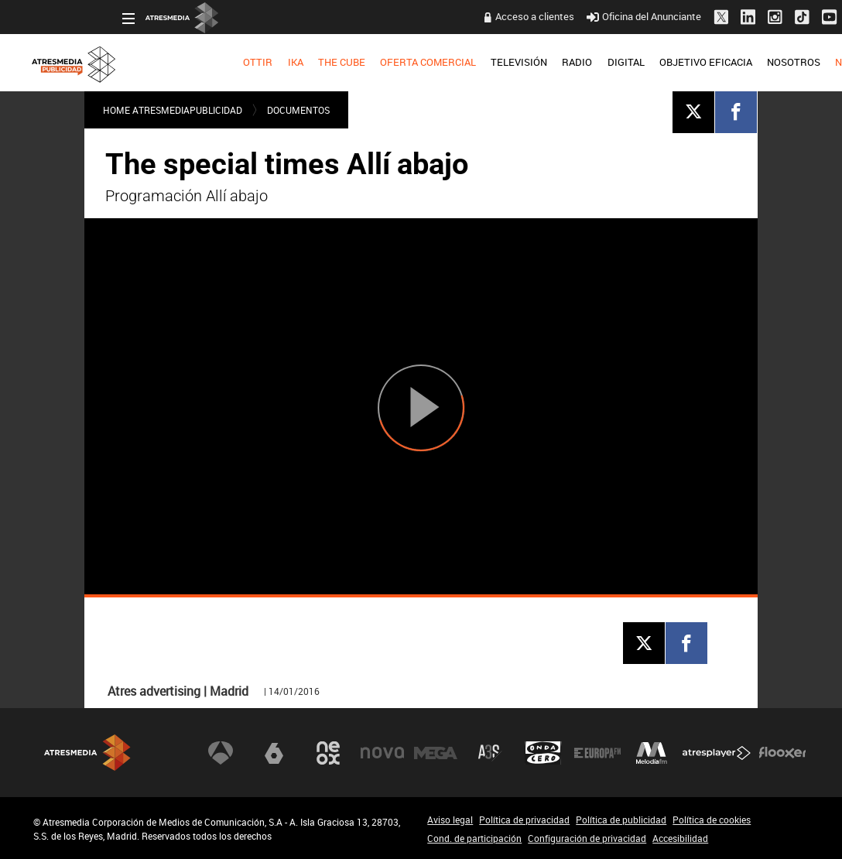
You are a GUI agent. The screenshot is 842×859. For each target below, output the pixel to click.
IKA (206, 62)
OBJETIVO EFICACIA (616, 62)
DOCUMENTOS (298, 110)
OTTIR (168, 62)
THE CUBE (252, 62)
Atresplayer (716, 753)
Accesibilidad (680, 838)
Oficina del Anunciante (554, 16)
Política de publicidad (621, 819)
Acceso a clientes (445, 16)
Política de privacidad (524, 819)
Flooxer (782, 753)
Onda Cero (543, 753)
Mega (435, 753)
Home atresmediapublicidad (172, 110)
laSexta (274, 753)
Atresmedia (87, 753)
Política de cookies (712, 819)
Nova (382, 753)
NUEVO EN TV (777, 62)
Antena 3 (220, 753)
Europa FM (597, 753)
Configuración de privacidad (587, 838)
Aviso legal (450, 819)
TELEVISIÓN (430, 62)
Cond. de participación (474, 838)
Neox (328, 753)
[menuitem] (169, 62)
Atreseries (490, 753)
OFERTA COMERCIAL (339, 62)
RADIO (488, 62)
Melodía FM (651, 753)
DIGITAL (536, 62)
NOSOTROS (704, 62)
